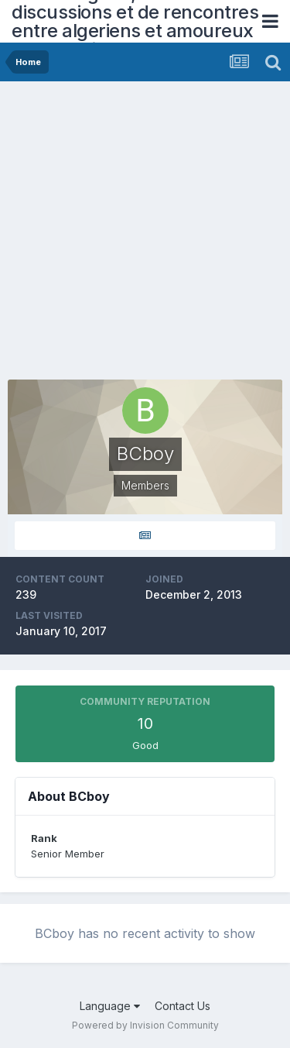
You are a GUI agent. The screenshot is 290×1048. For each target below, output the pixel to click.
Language (110, 1005)
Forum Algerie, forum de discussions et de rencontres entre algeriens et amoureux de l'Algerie (135, 21)
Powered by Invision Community (145, 1025)
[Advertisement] (145, 234)
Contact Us (182, 1005)
